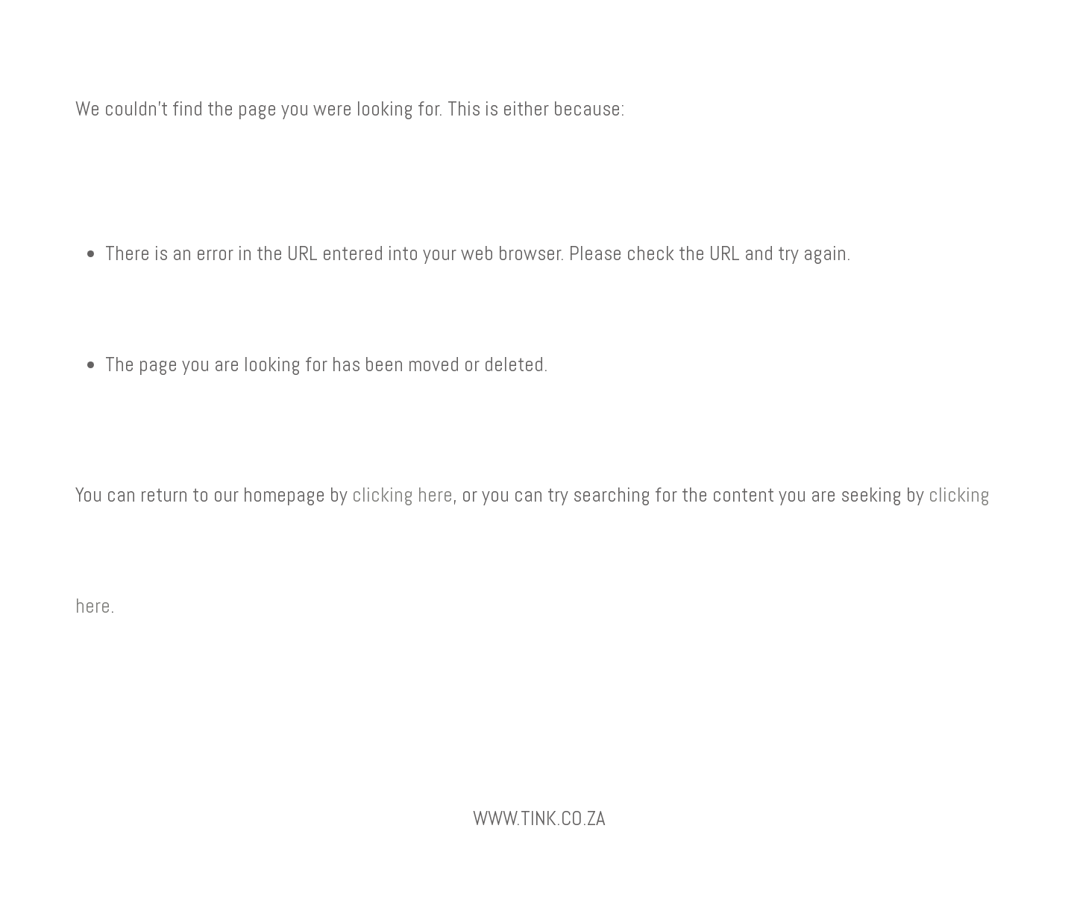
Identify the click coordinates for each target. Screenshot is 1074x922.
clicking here (402, 495)
